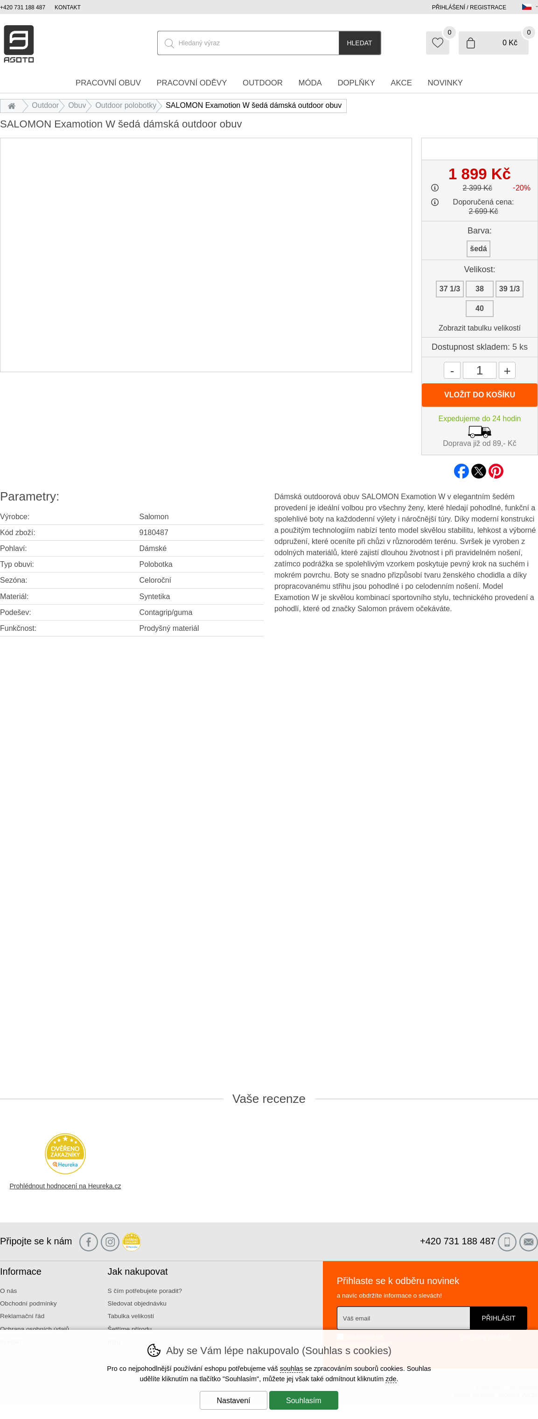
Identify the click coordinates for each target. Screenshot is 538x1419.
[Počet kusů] (479, 370)
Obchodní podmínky (28, 1303)
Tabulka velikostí (131, 1316)
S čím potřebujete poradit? (145, 1290)
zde (390, 1379)
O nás (8, 1290)
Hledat (359, 43)
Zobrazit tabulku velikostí (480, 328)
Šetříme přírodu (130, 1329)
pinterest (496, 468)
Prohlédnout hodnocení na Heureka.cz (65, 1186)
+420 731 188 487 (22, 7)
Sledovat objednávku (137, 1303)
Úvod (13, 105)
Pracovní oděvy (191, 82)
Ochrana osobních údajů (34, 1329)
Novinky (445, 82)
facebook (461, 468)
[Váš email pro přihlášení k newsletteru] (403, 1318)
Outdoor (45, 105)
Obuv (77, 105)
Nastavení (233, 1401)
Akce (401, 82)
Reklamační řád (22, 1316)
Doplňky (356, 82)
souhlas (291, 1368)
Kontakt (68, 7)
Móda (309, 82)
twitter (478, 468)
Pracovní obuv (108, 82)
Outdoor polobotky (125, 105)
